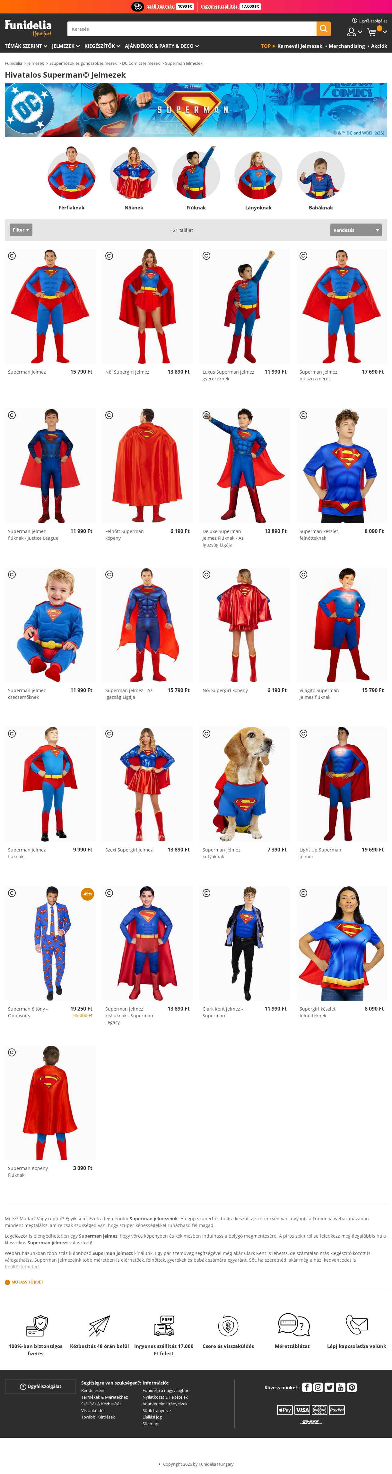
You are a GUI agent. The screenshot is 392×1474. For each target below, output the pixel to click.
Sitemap (150, 1424)
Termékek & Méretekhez (104, 1397)
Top (266, 46)
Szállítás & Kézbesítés (101, 1404)
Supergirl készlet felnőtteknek (317, 1012)
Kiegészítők (99, 46)
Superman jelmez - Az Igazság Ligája (128, 693)
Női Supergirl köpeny (225, 690)
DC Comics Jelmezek (141, 63)
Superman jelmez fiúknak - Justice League (33, 534)
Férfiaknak (71, 207)
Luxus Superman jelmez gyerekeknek (228, 375)
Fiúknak (196, 207)
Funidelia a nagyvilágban (166, 1390)
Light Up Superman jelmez (320, 853)
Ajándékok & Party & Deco (159, 46)
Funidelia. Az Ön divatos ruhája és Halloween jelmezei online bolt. (28, 28)
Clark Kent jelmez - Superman (223, 1012)
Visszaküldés (93, 1410)
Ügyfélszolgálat (40, 1386)
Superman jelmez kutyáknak (221, 853)
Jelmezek (63, 46)
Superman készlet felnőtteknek (319, 534)
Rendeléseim (93, 1390)
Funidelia (13, 63)
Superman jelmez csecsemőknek (27, 693)
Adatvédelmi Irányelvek (165, 1404)
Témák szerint (23, 46)
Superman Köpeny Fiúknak (28, 1171)
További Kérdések (98, 1417)
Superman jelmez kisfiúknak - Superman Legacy (129, 1015)
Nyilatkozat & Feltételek (165, 1397)
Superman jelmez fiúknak (27, 853)
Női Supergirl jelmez (127, 372)
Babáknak (321, 207)
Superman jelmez (27, 372)
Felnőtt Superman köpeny (124, 534)
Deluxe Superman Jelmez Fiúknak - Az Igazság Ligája (223, 538)
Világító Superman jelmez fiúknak (319, 693)
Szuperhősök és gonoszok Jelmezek (83, 63)
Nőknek (134, 207)
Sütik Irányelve (157, 1410)
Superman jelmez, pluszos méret (319, 375)
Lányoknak (258, 207)
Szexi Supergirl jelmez (129, 850)
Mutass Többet (27, 1282)
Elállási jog (152, 1417)
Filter (18, 230)
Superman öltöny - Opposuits (28, 1012)
